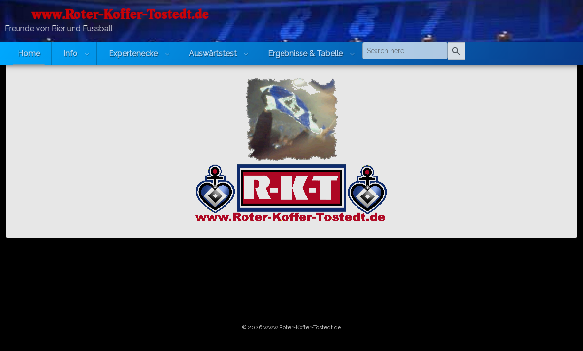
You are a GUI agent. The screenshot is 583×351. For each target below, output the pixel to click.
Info (70, 53)
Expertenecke (133, 53)
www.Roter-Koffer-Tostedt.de (302, 327)
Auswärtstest (213, 53)
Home (29, 53)
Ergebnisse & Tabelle (305, 53)
